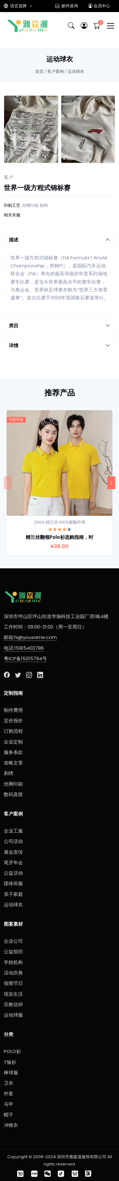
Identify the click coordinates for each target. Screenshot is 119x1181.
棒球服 (11, 1072)
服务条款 (13, 752)
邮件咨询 (66, 6)
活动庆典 (13, 972)
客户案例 (55, 71)
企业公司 (13, 941)
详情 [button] (59, 345)
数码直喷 (13, 794)
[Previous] (8, 482)
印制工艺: (12, 205)
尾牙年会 (13, 862)
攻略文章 (13, 762)
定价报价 (13, 720)
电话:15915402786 (24, 648)
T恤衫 (10, 1062)
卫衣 (8, 1083)
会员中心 (99, 6)
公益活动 (13, 873)
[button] (83, 26)
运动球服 (13, 1015)
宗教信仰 (13, 1004)
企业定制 (13, 741)
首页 (39, 71)
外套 (8, 1093)
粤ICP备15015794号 (25, 658)
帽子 (8, 1114)
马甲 (8, 1104)
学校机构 (13, 962)
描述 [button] (59, 240)
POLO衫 (12, 1051)
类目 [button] (59, 325)
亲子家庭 (13, 894)
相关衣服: (12, 215)
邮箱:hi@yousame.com (30, 637)
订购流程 (13, 731)
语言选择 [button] (16, 6)
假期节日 (13, 983)
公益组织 (13, 951)
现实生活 (13, 994)
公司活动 (13, 841)
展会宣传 (13, 852)
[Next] (111, 482)
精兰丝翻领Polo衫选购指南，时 (59, 537)
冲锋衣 (11, 1125)
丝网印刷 (30, 205)
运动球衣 (76, 71)
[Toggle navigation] (110, 25)
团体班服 (13, 883)
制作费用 (13, 710)
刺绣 (44, 205)
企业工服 (13, 830)
